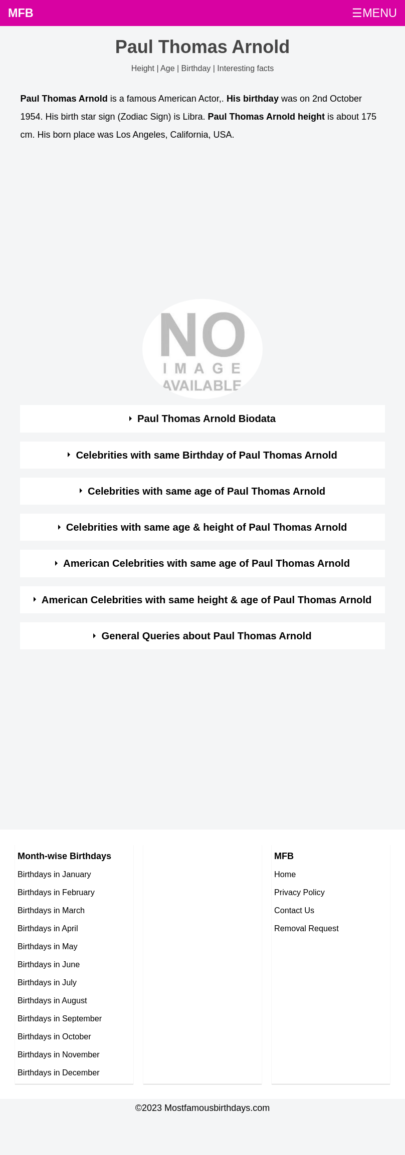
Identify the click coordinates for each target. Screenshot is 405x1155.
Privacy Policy (299, 892)
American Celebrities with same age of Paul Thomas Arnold (206, 563)
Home (285, 874)
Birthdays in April (48, 928)
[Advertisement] (193, 223)
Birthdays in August (52, 1000)
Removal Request (306, 928)
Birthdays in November (59, 1054)
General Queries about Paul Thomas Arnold (207, 635)
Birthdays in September (60, 1018)
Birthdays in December (59, 1072)
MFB (21, 13)
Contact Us (294, 910)
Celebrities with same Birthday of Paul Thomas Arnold (206, 455)
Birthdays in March (51, 910)
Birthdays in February (56, 892)
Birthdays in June (49, 964)
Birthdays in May (48, 946)
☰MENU (374, 13)
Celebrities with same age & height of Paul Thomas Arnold (206, 527)
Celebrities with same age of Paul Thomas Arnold (206, 491)
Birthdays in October (54, 1036)
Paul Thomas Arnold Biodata (206, 418)
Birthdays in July (47, 982)
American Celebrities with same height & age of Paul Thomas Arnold (207, 599)
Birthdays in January (54, 874)
